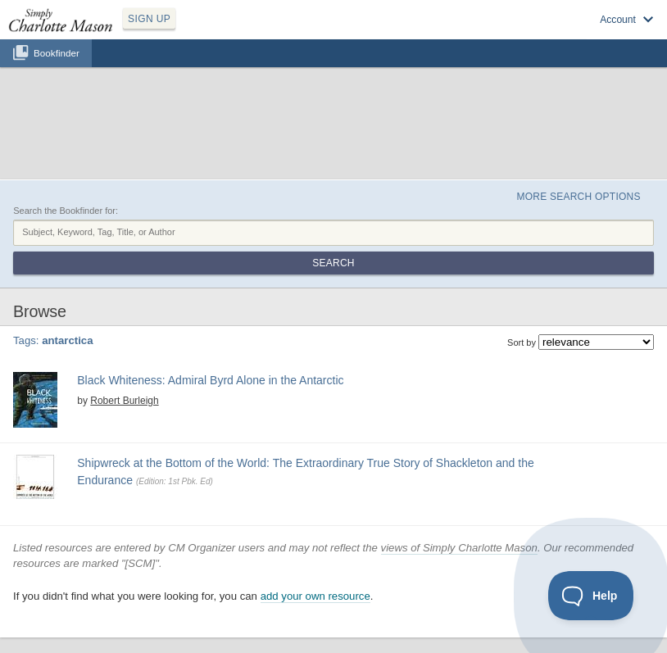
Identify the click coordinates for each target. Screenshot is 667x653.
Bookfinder (56, 53)
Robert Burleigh (124, 400)
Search (333, 263)
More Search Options (578, 196)
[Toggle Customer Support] (591, 595)
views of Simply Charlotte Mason (459, 548)
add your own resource (315, 596)
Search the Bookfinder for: (65, 210)
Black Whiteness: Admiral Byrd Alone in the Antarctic (210, 380)
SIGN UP (149, 19)
